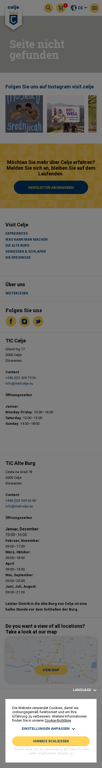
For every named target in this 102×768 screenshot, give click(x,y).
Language (85, 690)
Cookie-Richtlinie (58, 720)
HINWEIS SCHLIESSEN (51, 741)
